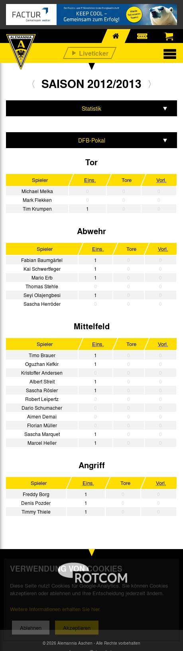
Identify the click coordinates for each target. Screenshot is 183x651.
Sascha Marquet (42, 434)
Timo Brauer (42, 355)
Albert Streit (42, 381)
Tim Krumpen (37, 208)
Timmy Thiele (36, 511)
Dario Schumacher (42, 407)
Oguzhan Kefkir (42, 364)
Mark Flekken (37, 199)
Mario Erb (42, 277)
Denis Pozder (36, 502)
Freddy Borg (36, 494)
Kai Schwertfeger (42, 268)
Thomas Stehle (42, 286)
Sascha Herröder (42, 303)
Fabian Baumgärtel (42, 260)
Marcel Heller (42, 442)
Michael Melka (37, 191)
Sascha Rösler (42, 390)
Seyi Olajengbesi (42, 295)
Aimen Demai (42, 416)
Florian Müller (42, 425)
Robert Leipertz (42, 399)
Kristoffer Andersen (42, 372)
